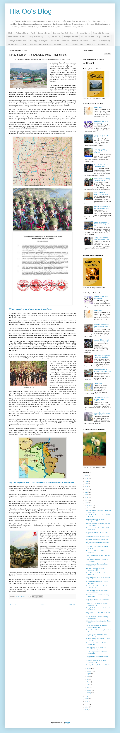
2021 (86, 489)
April (88, 684)
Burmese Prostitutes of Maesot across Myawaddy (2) (102, 370)
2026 (86, 476)
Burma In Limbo (44, 33)
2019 (86, 495)
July (88, 676)
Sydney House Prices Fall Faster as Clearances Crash (101, 238)
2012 (86, 704)
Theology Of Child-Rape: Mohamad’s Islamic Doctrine (97, 604)
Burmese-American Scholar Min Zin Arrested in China (102, 207)
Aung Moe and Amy (54, 37)
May (88, 682)
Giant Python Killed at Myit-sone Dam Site (102, 413)
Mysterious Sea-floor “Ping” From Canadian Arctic (96, 661)
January (89, 693)
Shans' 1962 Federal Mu (60, 41)
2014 (86, 699)
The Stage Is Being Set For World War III (98, 665)
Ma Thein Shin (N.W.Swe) (17, 44)
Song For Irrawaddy (36, 37)
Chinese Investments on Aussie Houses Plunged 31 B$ (101, 223)
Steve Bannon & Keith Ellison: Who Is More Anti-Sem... (97, 591)
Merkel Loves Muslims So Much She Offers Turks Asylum (96, 626)
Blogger (67, 722)
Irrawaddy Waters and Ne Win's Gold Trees (45, 44)
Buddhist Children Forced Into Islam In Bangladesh (101, 340)
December (90, 505)
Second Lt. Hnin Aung (101, 33)
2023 (86, 484)
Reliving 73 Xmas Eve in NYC (98, 44)
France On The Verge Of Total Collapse (97, 539)
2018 (86, 497)
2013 (86, 701)
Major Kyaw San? (103, 37)
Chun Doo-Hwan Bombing (74, 44)
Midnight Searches (71, 37)
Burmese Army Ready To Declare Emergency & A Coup (95, 520)
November (90, 508)
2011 (86, 707)
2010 (86, 709)
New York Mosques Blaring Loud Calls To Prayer (102, 179)
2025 (86, 478)
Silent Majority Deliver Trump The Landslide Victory (96, 648)
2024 (86, 481)
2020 (86, 492)
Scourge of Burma (83, 33)
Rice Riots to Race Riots (16, 37)
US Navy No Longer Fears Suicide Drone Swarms (101, 136)
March (89, 687)
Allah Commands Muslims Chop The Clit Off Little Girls (101, 326)
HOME (9, 33)
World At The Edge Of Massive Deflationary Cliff (95, 569)
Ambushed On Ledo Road (25, 33)
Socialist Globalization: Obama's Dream (97, 537)
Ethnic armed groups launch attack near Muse (30, 309)
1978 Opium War (87, 37)
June (88, 679)
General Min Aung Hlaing (101, 41)
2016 (86, 503)
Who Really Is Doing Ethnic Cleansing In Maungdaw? (102, 356)
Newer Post (13, 604)
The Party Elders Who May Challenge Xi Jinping (101, 165)
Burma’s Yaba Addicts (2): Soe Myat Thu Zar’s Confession (101, 399)
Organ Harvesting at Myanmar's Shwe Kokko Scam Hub (101, 150)
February (89, 690)
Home (43, 604)
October (89, 668)
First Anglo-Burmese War (17, 41)
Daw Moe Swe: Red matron (63, 33)
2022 (86, 486)
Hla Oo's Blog (30, 11)
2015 (86, 696)
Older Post (72, 604)
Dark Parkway (98, 383)
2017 (86, 500)
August (89, 674)
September (90, 671)
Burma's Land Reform (80, 41)
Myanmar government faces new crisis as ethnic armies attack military (42, 482)
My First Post (98, 107)
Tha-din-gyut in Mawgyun (38, 41)
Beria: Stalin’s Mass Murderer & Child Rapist (101, 193)
